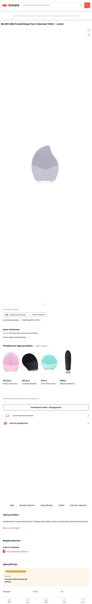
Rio (62, 591)
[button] (45, 164)
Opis (12, 505)
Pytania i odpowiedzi (79, 505)
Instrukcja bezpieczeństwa (15, 551)
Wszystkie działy (81, 5)
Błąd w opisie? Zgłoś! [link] (11, 528)
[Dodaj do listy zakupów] (89, 30)
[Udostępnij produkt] (89, 34)
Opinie (61, 505)
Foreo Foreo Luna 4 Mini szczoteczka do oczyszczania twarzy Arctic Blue (49, 384)
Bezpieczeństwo (27, 505)
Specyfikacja (47, 505)
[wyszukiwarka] (55, 5)
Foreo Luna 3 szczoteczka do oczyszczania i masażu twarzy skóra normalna (11, 384)
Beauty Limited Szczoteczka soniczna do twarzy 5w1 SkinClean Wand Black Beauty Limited (68, 384)
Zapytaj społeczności (31, 320)
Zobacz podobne (38, 315)
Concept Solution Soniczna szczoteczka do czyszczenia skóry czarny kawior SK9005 (30, 384)
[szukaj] (87, 5)
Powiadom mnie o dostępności (46, 407)
